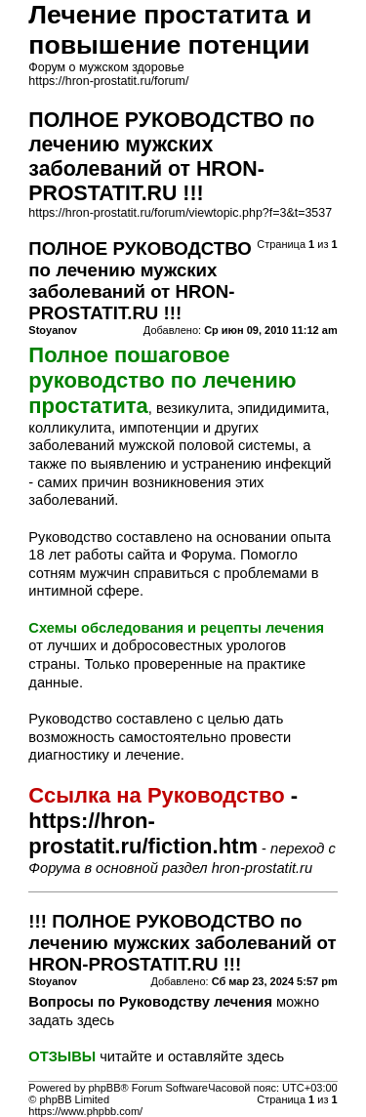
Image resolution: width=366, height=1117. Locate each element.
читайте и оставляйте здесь (192, 1056)
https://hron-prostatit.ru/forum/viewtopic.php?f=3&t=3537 (180, 213)
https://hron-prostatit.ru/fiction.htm (143, 833)
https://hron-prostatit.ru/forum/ (108, 81)
